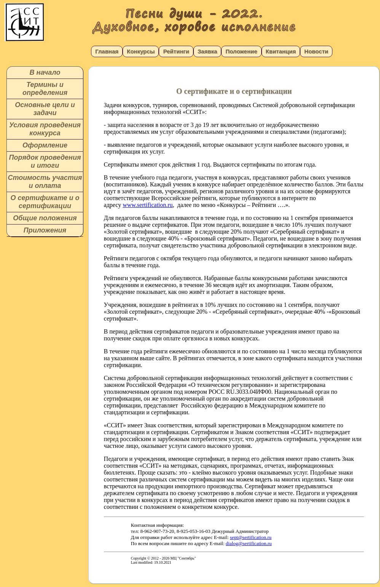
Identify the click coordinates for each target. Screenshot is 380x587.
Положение (241, 51)
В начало (45, 72)
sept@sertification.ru (250, 537)
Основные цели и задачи (45, 109)
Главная (106, 51)
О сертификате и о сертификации (44, 202)
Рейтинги (176, 51)
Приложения (45, 230)
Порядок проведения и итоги (45, 161)
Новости (316, 51)
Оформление (44, 145)
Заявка (207, 51)
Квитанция (281, 51)
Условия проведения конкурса (45, 129)
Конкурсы (141, 51)
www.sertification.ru (147, 205)
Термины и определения (44, 88)
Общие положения (45, 218)
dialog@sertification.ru (249, 543)
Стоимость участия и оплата (45, 181)
